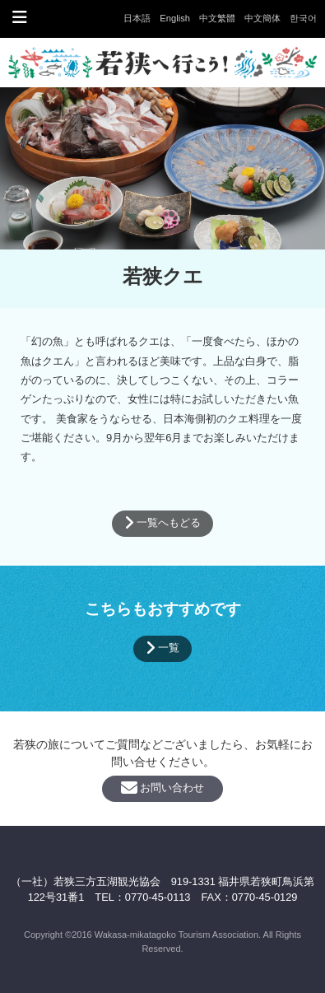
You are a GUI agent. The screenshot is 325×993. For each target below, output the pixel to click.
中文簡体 (262, 18)
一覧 (163, 648)
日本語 (137, 18)
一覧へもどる (163, 523)
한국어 (303, 18)
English (175, 18)
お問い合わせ (163, 788)
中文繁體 (217, 18)
